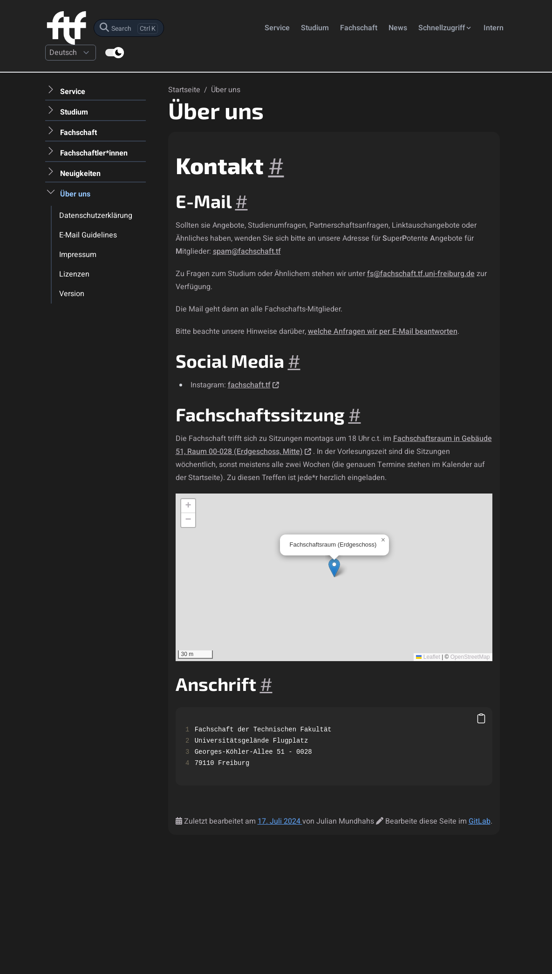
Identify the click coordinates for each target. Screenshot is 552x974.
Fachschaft (358, 28)
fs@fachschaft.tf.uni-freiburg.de (421, 273)
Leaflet (428, 657)
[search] (129, 28)
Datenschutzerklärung (95, 215)
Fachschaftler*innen (94, 153)
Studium (315, 28)
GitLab (480, 821)
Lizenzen (74, 274)
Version (71, 293)
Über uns (75, 194)
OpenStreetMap (470, 657)
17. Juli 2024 (280, 821)
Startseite (185, 89)
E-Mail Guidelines (88, 235)
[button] (334, 567)
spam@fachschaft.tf (247, 251)
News (397, 28)
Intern (494, 28)
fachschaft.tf (249, 385)
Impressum (77, 254)
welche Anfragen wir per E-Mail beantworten (382, 331)
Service (277, 28)
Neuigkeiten (80, 173)
